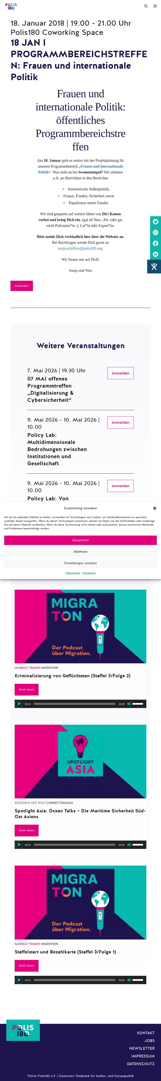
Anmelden (22, 286)
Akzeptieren (80, 540)
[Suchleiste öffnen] (146, 6)
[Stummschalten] (129, 704)
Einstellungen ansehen (80, 563)
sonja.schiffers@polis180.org (80, 248)
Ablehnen (80, 552)
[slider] (75, 704)
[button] (155, 508)
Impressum (89, 573)
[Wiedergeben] (19, 704)
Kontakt (146, 1032)
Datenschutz (73, 573)
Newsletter (142, 1048)
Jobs (149, 1040)
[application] (80, 704)
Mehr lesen (26, 690)
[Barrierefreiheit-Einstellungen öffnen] (154, 266)
